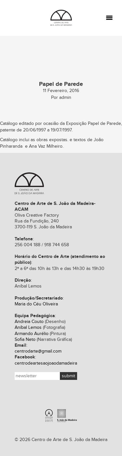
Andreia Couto (29, 321)
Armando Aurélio (31, 333)
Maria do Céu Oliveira (36, 304)
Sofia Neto (25, 339)
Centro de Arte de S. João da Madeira (29, 183)
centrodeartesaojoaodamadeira (46, 363)
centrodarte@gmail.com (38, 351)
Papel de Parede (104, 123)
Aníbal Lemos (28, 327)
